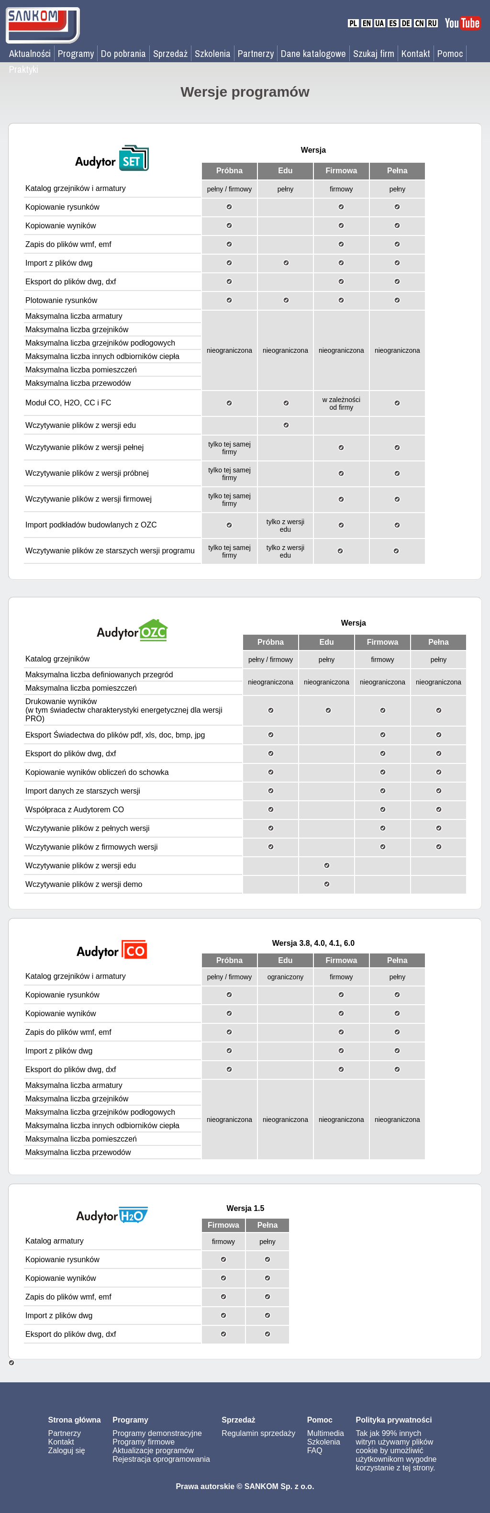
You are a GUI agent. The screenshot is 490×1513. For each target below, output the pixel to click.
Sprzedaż (170, 53)
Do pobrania (123, 53)
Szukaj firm (373, 53)
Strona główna (74, 1420)
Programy (76, 53)
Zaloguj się (66, 1450)
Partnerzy (256, 53)
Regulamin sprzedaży (258, 1433)
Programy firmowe (143, 1442)
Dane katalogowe (313, 53)
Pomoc (450, 53)
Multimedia (325, 1433)
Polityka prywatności (394, 1420)
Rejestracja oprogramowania (161, 1459)
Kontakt (415, 53)
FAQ (315, 1450)
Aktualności (30, 53)
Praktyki (23, 69)
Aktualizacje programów (153, 1450)
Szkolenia (213, 53)
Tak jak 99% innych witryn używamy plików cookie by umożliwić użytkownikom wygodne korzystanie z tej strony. (396, 1450)
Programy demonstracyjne (157, 1433)
